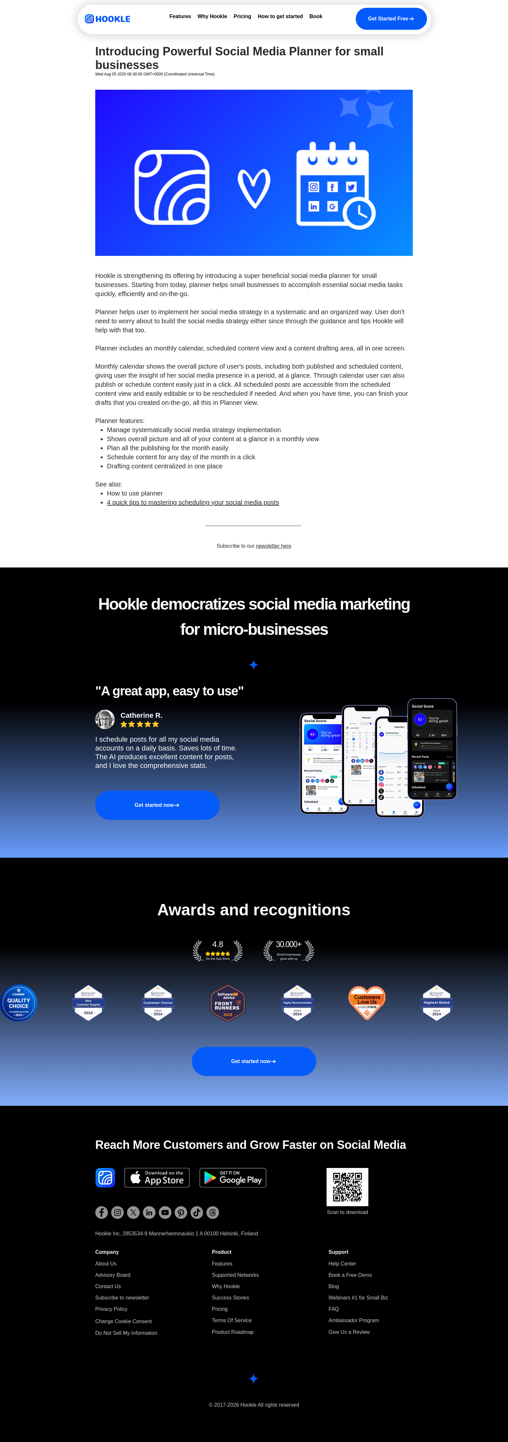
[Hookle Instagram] (117, 1212)
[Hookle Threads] (212, 1212)
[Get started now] (157, 805)
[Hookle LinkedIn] (149, 1212)
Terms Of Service (232, 1320)
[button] (122, 1297)
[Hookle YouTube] (165, 1212)
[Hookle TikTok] (196, 1212)
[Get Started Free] (391, 19)
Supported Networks (235, 1275)
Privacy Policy (111, 1309)
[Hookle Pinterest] (181, 1212)
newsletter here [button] (273, 546)
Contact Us (108, 1286)
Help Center (342, 1263)
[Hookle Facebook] (101, 1212)
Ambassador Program (354, 1320)
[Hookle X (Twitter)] (133, 1212)
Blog (334, 1286)
